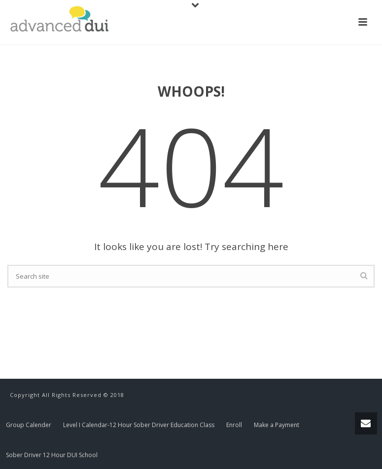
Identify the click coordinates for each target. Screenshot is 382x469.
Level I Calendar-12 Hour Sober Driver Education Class (138, 425)
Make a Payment (276, 425)
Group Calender (28, 425)
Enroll (234, 425)
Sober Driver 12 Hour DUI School (52, 455)
